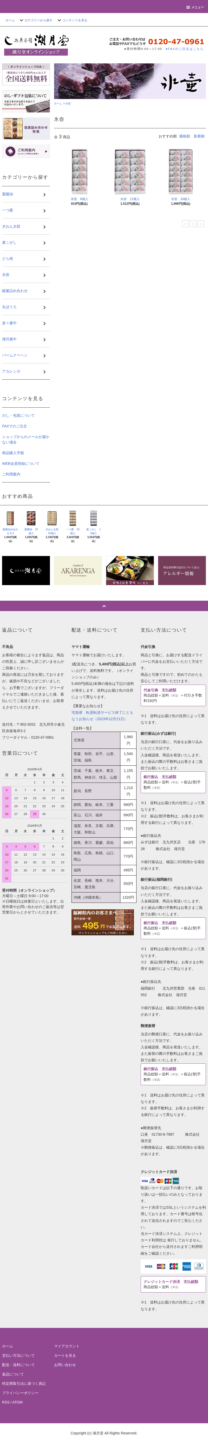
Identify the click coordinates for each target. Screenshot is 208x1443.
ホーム (10, 20)
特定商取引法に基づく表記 (24, 1383)
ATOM (17, 1402)
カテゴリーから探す (35, 20)
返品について (13, 1374)
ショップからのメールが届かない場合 (25, 439)
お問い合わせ (65, 1365)
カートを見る (65, 1355)
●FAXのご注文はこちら (185, 48)
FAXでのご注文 (14, 426)
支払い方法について (18, 1355)
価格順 (184, 136)
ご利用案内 (11, 474)
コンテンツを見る (71, 20)
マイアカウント (67, 1346)
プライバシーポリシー (20, 1393)
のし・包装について (18, 415)
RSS (6, 1402)
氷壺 (68, 103)
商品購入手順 (13, 453)
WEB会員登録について (21, 463)
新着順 (199, 136)
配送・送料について (18, 1365)
